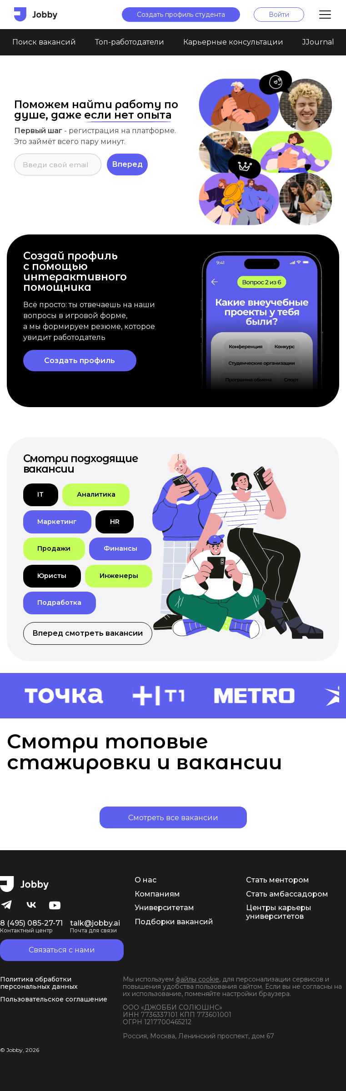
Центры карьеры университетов (278, 912)
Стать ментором (277, 880)
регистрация (94, 130)
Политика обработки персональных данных (39, 983)
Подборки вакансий (174, 922)
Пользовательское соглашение (53, 999)
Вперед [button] (127, 164)
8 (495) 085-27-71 (31, 926)
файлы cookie (197, 979)
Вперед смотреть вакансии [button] (87, 633)
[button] (40, 494)
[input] (57, 164)
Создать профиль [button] (79, 360)
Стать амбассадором (287, 894)
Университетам (164, 908)
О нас (145, 880)
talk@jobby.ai (95, 926)
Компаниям (157, 894)
